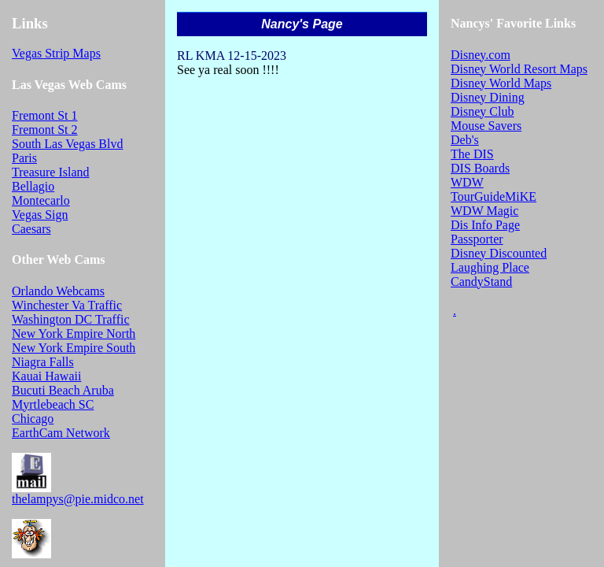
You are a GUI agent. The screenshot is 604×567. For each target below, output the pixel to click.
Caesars (31, 228)
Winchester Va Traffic (67, 305)
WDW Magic (484, 210)
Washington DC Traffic (71, 319)
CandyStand (481, 281)
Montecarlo (41, 200)
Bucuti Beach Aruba (63, 390)
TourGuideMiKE (493, 196)
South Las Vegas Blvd (67, 143)
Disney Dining (488, 97)
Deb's (465, 139)
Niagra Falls (43, 362)
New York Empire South (73, 347)
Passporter (477, 239)
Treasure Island (51, 172)
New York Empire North (73, 333)
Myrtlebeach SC (53, 404)
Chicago (32, 418)
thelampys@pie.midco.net (78, 499)
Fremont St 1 (45, 115)
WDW (467, 182)
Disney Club (482, 111)
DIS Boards (480, 168)
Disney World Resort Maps (519, 69)
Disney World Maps (501, 83)
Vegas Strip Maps (56, 53)
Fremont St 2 (45, 129)
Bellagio (33, 186)
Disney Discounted (499, 253)
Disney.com (480, 54)
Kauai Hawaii (46, 376)
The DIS (472, 154)
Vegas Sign (40, 214)
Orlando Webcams (58, 291)
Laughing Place (490, 267)
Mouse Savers (486, 125)
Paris (24, 158)
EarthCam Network (61, 432)
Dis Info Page (485, 225)
